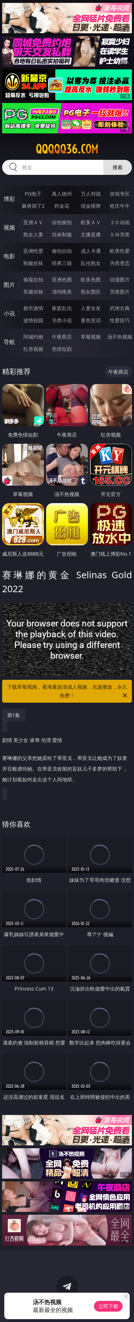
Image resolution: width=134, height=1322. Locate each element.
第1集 (13, 715)
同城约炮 (33, 336)
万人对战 (91, 193)
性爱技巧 (120, 320)
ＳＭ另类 (120, 234)
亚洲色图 (62, 279)
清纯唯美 (62, 291)
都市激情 (33, 308)
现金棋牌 (91, 205)
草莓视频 (91, 336)
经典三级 (62, 263)
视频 (9, 227)
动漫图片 (120, 279)
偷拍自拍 (62, 250)
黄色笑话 (91, 320)
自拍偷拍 (62, 222)
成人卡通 (91, 250)
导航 (9, 342)
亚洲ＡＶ (33, 222)
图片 (9, 285)
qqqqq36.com (67, 149)
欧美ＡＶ (91, 222)
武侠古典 (120, 308)
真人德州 (62, 193)
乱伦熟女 (91, 263)
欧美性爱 (120, 250)
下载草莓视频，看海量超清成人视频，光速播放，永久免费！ (68, 691)
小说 (9, 313)
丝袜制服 (62, 234)
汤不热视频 (119, 336)
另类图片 (120, 291)
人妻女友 (91, 308)
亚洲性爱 (33, 250)
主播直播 (91, 234)
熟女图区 (91, 291)
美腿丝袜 (33, 291)
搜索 (118, 167)
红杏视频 (33, 348)
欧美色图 (91, 279)
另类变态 (120, 263)
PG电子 (33, 193)
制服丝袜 (33, 263)
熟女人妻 (33, 234)
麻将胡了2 (33, 205)
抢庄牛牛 (120, 205)
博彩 (9, 199)
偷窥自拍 (33, 279)
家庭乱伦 (62, 308)
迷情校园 (33, 320)
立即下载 (108, 1306)
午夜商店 (62, 336)
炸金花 (61, 205)
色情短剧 (62, 348)
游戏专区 (120, 193)
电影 (9, 256)
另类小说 (62, 320)
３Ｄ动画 (120, 222)
